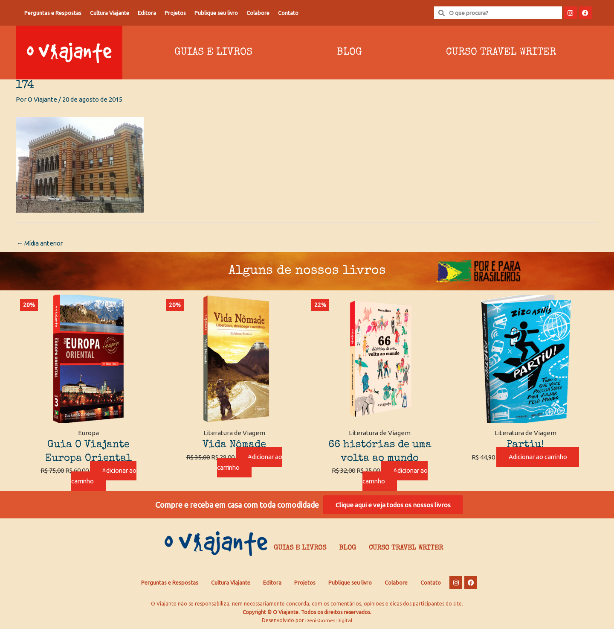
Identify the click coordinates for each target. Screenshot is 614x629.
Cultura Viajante (109, 13)
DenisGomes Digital (328, 620)
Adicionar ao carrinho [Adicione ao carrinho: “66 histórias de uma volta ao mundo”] (395, 476)
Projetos (175, 13)
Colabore (257, 13)
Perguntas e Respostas (52, 13)
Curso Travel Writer (501, 52)
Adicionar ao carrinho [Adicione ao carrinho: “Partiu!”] (538, 457)
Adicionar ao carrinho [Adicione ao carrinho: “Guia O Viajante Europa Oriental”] (104, 476)
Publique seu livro (216, 13)
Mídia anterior (41, 243)
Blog (349, 52)
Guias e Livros (213, 52)
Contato (288, 13)
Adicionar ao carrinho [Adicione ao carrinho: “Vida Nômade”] (249, 462)
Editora (147, 13)
